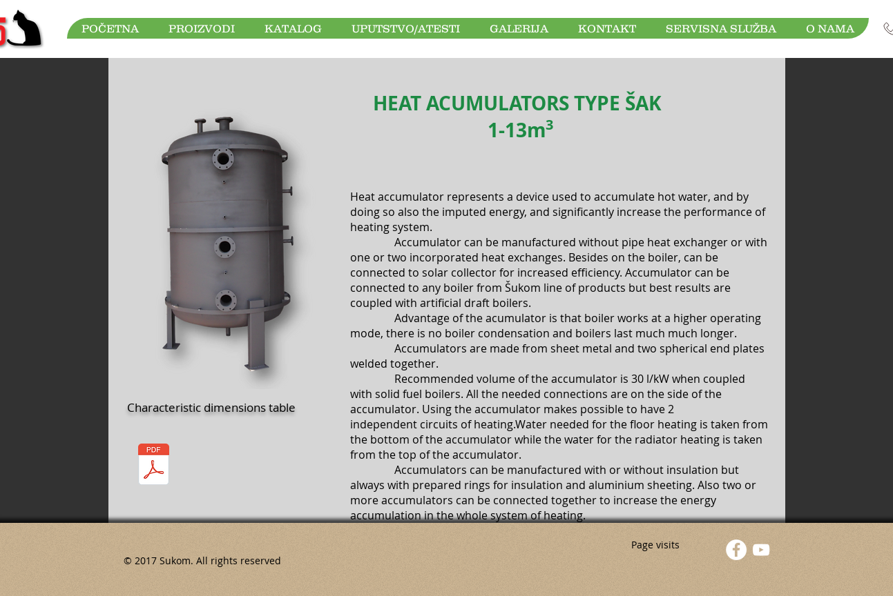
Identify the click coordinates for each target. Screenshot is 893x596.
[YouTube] (761, 549)
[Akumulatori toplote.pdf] (154, 466)
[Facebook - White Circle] (736, 549)
